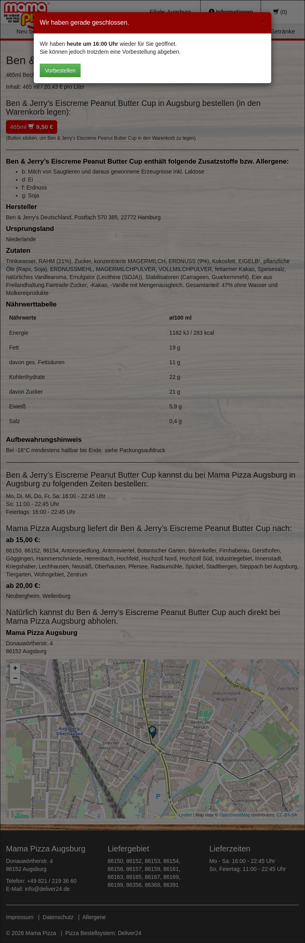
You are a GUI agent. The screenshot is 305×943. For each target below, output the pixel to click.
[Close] (263, 22)
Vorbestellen (60, 70)
